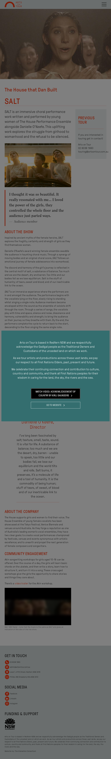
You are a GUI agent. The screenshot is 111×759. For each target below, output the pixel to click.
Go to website (55, 405)
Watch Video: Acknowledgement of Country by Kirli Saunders (55, 393)
